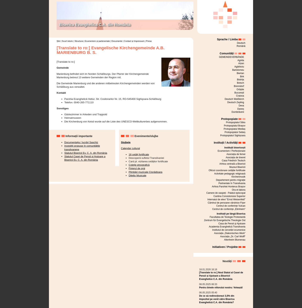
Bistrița (240, 79)
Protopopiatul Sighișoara (232, 135)
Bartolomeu (238, 70)
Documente (117, 41)
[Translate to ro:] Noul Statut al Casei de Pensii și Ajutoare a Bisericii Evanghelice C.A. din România (221, 275)
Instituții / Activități (226, 142)
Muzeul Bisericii (237, 167)
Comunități (227, 53)
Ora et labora (238, 190)
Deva (241, 105)
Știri (58, 41)
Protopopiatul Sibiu (235, 122)
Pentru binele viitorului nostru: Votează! (221, 287)
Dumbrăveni (238, 112)
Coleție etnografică (139, 164)
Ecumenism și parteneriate (97, 41)
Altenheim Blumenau (234, 239)
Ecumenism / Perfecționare (231, 151)
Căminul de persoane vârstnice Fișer (226, 202)
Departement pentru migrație (230, 180)
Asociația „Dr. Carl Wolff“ (232, 236)
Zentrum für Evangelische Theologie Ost (224, 220)
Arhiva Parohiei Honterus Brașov (228, 186)
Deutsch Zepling (235, 102)
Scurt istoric (67, 41)
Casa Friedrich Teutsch (234, 160)
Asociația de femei (235, 154)
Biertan (240, 73)
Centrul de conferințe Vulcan (230, 205)
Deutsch (241, 43)
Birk (242, 76)
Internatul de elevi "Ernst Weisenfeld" (226, 199)
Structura (79, 41)
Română (241, 46)
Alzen (241, 63)
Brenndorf (239, 86)
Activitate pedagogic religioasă (229, 173)
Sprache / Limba (227, 39)
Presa (149, 41)
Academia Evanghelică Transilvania (227, 226)
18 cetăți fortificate (139, 154)
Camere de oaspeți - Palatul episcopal (225, 193)
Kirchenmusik (238, 176)
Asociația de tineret (235, 157)
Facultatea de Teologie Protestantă (227, 217)
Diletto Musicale (137, 175)
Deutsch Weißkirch (234, 99)
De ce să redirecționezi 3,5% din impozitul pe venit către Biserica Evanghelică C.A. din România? (216, 299)
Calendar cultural (130, 148)
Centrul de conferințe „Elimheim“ (228, 209)
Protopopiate (229, 118)
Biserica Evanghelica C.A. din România (95, 25)
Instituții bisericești (234, 147)
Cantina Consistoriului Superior (229, 196)
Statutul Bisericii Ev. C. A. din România (85, 152)
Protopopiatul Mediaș (234, 129)
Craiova (240, 95)
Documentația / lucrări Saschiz (81, 142)
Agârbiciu (239, 66)
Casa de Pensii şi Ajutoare (231, 223)
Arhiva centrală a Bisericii (232, 163)
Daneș (240, 109)
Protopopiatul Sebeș (235, 132)
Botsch (240, 83)
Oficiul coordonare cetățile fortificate (227, 170)
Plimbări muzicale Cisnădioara (145, 172)
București (239, 92)
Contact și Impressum (134, 41)
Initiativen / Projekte (225, 246)
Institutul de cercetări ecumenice (228, 230)
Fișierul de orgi (137, 168)
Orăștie (240, 89)
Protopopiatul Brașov (234, 125)
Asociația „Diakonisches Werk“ (230, 233)
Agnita (240, 60)
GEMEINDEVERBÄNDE (231, 57)
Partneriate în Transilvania (232, 183)
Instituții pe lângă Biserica (231, 213)
